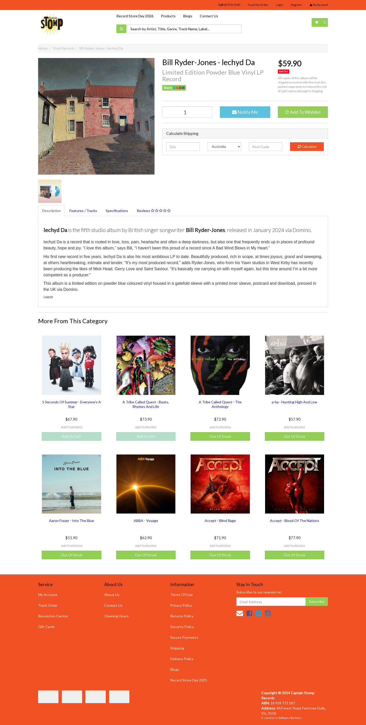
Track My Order (258, 4)
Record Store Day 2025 (188, 680)
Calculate (307, 146)
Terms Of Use (181, 594)
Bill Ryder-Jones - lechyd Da (101, 48)
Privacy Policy (181, 605)
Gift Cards (46, 626)
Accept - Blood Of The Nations (294, 520)
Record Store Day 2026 (134, 16)
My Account (47, 594)
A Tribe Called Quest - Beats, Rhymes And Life (146, 404)
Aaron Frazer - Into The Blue (71, 520)
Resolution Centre (53, 616)
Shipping (177, 648)
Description (51, 210)
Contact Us (209, 16)
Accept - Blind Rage (220, 520)
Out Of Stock (220, 436)
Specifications (117, 210)
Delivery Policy (181, 659)
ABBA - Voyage (146, 520)
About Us (111, 594)
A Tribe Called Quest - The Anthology (220, 404)
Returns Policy (181, 616)
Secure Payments (184, 637)
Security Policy (182, 626)
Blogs (187, 16)
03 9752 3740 (229, 4)
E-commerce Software (275, 717)
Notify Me (245, 112)
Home (43, 48)
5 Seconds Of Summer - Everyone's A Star (71, 404)
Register (296, 4)
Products (168, 16)
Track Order (47, 605)
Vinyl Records (64, 48)
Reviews (154, 210)
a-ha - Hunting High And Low (294, 402)
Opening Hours (116, 616)
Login (279, 4)
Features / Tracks (83, 210)
